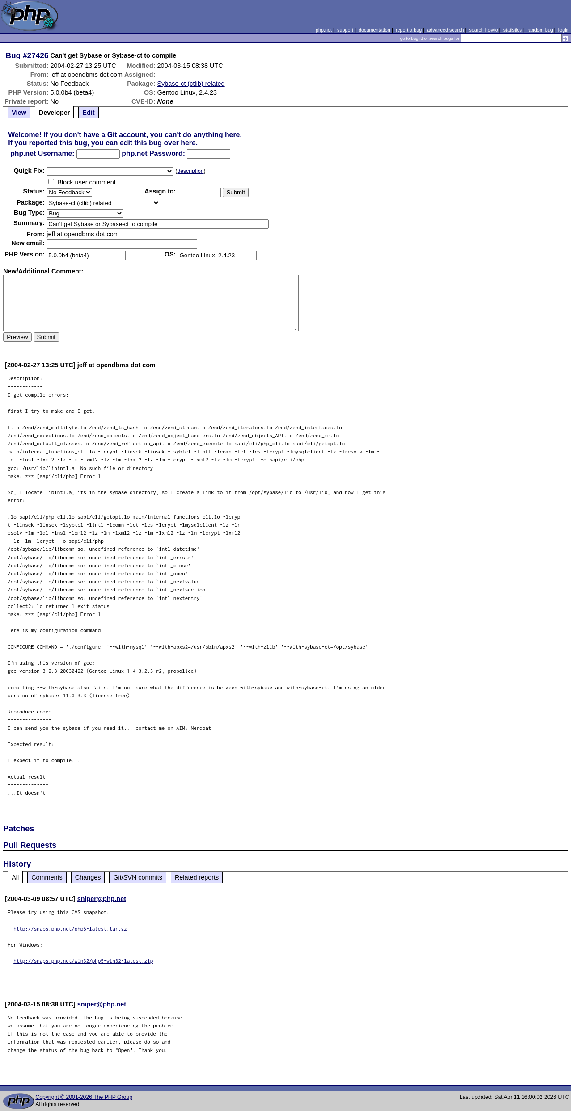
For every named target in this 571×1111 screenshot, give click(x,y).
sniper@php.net (101, 898)
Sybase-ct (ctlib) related (190, 83)
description (190, 171)
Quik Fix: (29, 170)
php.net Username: (42, 153)
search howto (483, 30)
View (19, 112)
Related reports (197, 877)
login (563, 30)
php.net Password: (153, 153)
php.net (324, 30)
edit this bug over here (158, 143)
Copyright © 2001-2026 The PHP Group (83, 1097)
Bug (13, 55)
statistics (512, 30)
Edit (88, 112)
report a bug (409, 30)
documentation (374, 30)
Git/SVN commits (137, 877)
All (15, 877)
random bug (540, 30)
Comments (47, 877)
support (345, 30)
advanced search (445, 30)
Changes (88, 877)
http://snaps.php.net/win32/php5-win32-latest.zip (83, 961)
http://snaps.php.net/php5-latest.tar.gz (70, 928)
